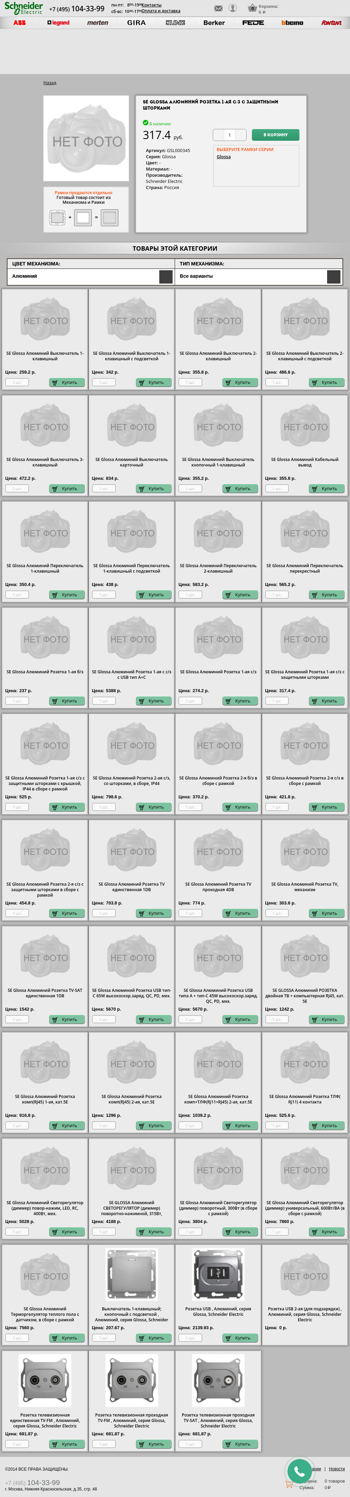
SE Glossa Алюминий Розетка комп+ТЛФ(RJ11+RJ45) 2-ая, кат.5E (218, 1099)
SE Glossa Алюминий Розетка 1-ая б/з (44, 672)
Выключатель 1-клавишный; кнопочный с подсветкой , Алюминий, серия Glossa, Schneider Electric (131, 1317)
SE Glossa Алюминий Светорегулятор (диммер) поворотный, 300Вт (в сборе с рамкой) (218, 1208)
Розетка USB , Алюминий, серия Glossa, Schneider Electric (218, 1311)
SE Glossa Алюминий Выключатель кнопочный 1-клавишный (218, 462)
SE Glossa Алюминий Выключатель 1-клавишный (45, 356)
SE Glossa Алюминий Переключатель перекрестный (305, 568)
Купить (64, 382)
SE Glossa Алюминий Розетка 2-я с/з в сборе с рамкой (305, 780)
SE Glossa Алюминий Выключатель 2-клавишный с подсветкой (305, 356)
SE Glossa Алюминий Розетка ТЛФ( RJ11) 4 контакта (304, 1099)
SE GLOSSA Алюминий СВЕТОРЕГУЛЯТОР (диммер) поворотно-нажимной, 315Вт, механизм (131, 1211)
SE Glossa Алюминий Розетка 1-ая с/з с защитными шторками (305, 674)
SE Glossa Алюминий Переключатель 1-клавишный (44, 568)
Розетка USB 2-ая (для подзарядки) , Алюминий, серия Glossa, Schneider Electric (305, 1314)
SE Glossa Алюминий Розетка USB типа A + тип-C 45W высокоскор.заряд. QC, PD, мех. (218, 996)
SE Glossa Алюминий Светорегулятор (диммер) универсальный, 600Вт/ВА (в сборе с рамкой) (305, 1208)
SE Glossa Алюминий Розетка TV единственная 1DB (132, 887)
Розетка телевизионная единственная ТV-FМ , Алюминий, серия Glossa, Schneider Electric (45, 1420)
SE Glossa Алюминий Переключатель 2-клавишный (218, 568)
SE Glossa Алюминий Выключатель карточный (131, 462)
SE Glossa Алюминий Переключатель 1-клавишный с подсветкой (131, 568)
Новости (337, 1469)
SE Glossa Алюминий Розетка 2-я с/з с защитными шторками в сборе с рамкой (44, 890)
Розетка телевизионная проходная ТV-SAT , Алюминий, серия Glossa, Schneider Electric (218, 1420)
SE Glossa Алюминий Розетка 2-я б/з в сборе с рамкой (218, 780)
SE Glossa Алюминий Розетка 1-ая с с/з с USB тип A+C (131, 674)
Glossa (224, 156)
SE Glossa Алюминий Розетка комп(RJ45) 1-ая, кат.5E (45, 1099)
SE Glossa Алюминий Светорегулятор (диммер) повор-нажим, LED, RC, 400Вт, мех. (45, 1208)
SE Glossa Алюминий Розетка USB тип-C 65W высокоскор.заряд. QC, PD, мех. (131, 993)
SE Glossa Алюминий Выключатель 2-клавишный (218, 356)
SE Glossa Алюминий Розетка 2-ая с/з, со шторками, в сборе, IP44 (132, 780)
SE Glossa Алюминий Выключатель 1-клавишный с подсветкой (131, 356)
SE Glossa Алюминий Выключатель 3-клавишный (45, 462)
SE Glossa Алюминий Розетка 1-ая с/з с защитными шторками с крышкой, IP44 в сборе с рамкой (45, 783)
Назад (49, 82)
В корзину (276, 135)
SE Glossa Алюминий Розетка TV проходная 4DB (218, 887)
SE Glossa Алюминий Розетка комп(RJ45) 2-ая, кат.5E (132, 1099)
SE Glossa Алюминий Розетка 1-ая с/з (218, 672)
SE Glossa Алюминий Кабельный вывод (305, 462)
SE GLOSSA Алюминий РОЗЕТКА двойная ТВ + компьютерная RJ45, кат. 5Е (304, 996)
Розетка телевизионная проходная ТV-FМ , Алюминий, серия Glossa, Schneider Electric (131, 1420)
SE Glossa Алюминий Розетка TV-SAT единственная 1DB (45, 993)
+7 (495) (77, 9)
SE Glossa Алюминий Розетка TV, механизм (304, 887)
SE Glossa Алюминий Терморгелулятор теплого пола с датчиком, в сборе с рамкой (45, 1314)
